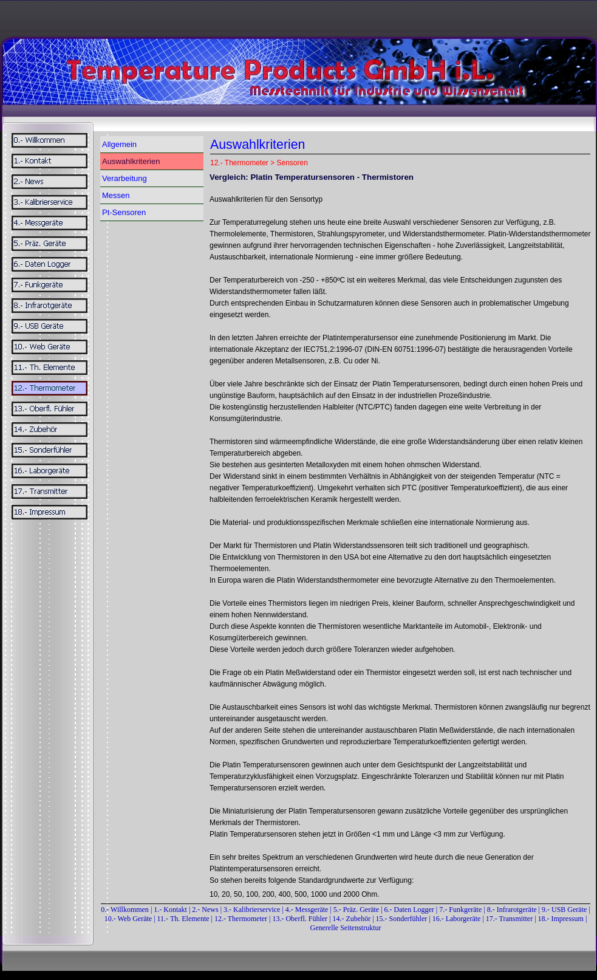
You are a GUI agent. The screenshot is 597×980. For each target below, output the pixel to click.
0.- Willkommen (126, 909)
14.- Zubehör (353, 918)
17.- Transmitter (509, 918)
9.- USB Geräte (564, 909)
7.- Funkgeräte (460, 909)
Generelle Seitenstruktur (345, 927)
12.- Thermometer (240, 918)
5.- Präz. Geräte (356, 909)
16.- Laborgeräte (456, 918)
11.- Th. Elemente (183, 918)
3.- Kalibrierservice (252, 909)
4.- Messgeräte (307, 909)
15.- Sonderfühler (402, 918)
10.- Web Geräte (128, 918)
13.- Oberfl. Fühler (299, 918)
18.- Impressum (561, 918)
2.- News (205, 909)
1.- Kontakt (170, 909)
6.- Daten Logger (409, 909)
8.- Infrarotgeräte (512, 909)
